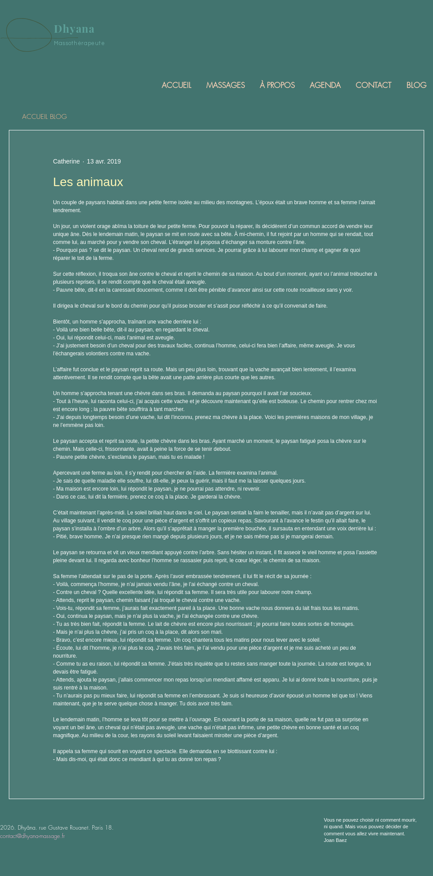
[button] (224, 85)
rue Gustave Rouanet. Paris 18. (76, 827)
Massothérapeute (79, 43)
